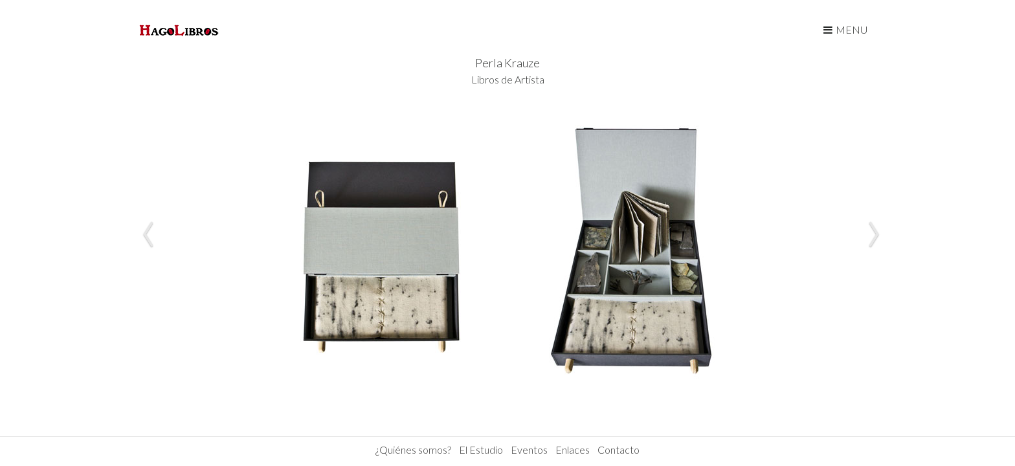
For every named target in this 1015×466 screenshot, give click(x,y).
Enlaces (572, 449)
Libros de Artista (507, 79)
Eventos (529, 449)
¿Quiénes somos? (413, 449)
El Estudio (481, 449)
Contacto (618, 449)
